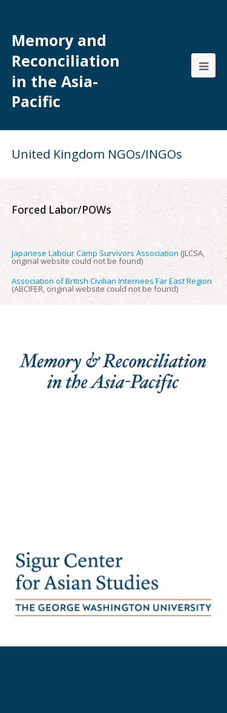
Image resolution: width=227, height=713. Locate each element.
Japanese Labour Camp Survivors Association (95, 253)
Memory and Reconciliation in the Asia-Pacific (66, 70)
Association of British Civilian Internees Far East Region (112, 280)
